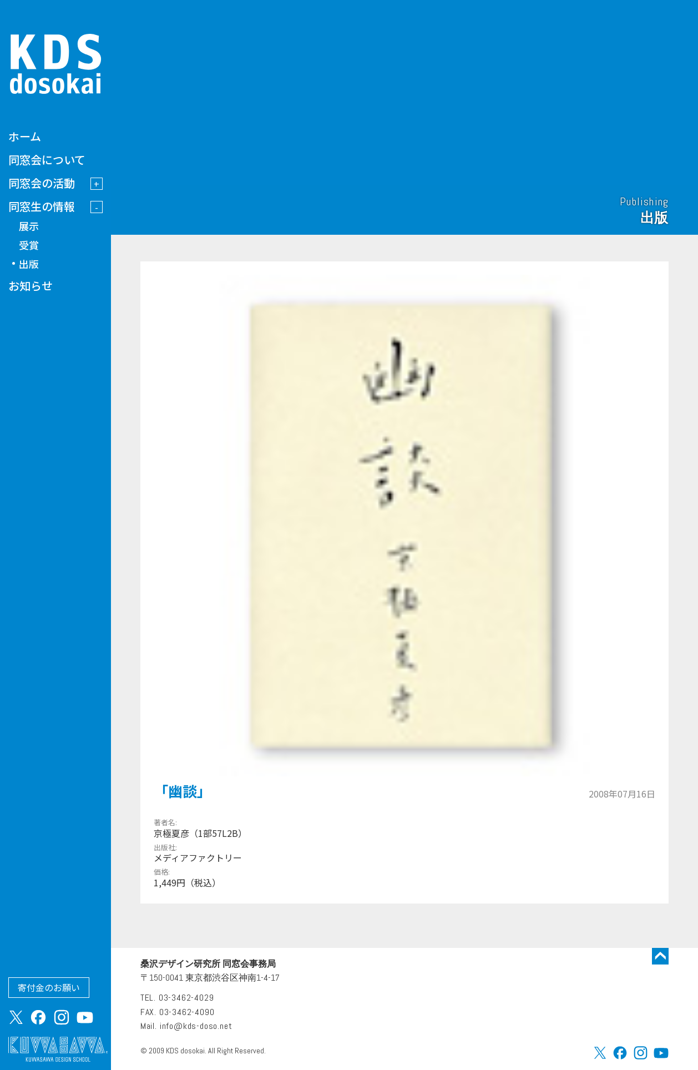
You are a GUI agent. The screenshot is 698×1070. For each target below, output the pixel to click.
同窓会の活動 (41, 183)
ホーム (24, 136)
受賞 (29, 245)
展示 (29, 226)
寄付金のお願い (49, 987)
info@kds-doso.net (196, 1026)
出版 (29, 263)
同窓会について (46, 160)
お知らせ (30, 285)
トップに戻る (660, 956)
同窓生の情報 (41, 206)
